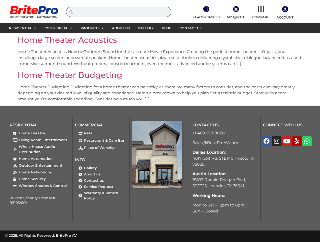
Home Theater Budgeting (70, 75)
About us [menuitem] (121, 28)
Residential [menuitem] (20, 28)
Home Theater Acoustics (67, 40)
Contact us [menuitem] (191, 28)
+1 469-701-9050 (208, 133)
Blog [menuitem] (167, 28)
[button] (34, 28)
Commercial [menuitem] (56, 28)
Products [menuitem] (90, 28)
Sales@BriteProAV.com (215, 142)
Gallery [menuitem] (146, 28)
